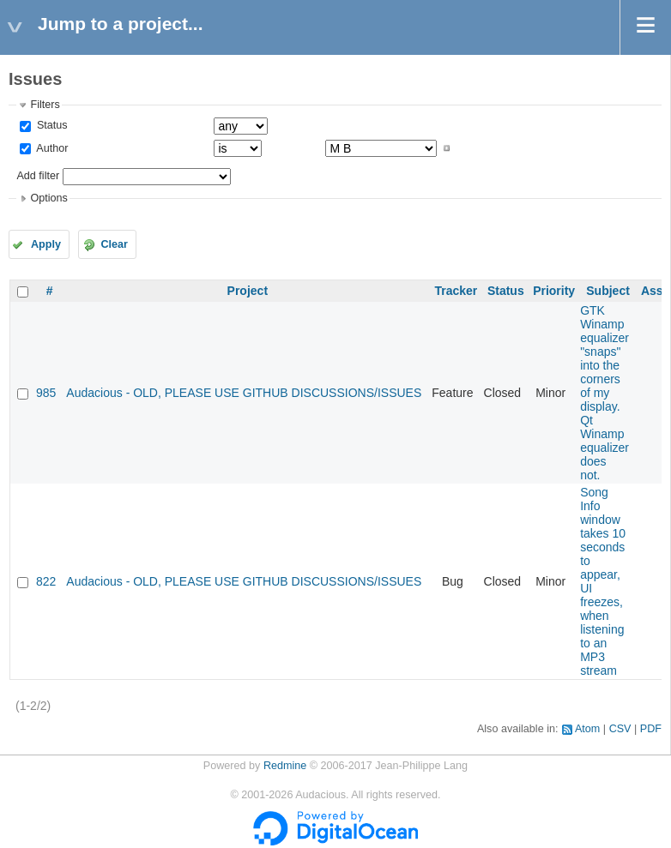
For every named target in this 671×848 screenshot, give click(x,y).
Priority (554, 291)
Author (50, 148)
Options (48, 198)
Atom (587, 729)
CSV (620, 729)
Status (50, 125)
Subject (608, 291)
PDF (651, 729)
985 (46, 393)
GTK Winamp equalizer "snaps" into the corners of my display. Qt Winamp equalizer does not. (604, 393)
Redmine (284, 766)
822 (46, 581)
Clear (114, 244)
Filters (44, 105)
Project (247, 291)
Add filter (37, 176)
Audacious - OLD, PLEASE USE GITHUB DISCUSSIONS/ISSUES (243, 393)
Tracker (455, 291)
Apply (46, 244)
